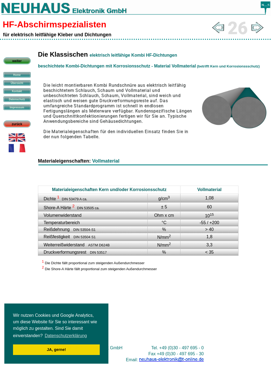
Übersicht (17, 83)
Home (17, 74)
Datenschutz (17, 99)
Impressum (17, 107)
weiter (17, 61)
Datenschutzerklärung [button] (66, 335)
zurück (17, 124)
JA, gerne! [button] (56, 349)
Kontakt (17, 91)
